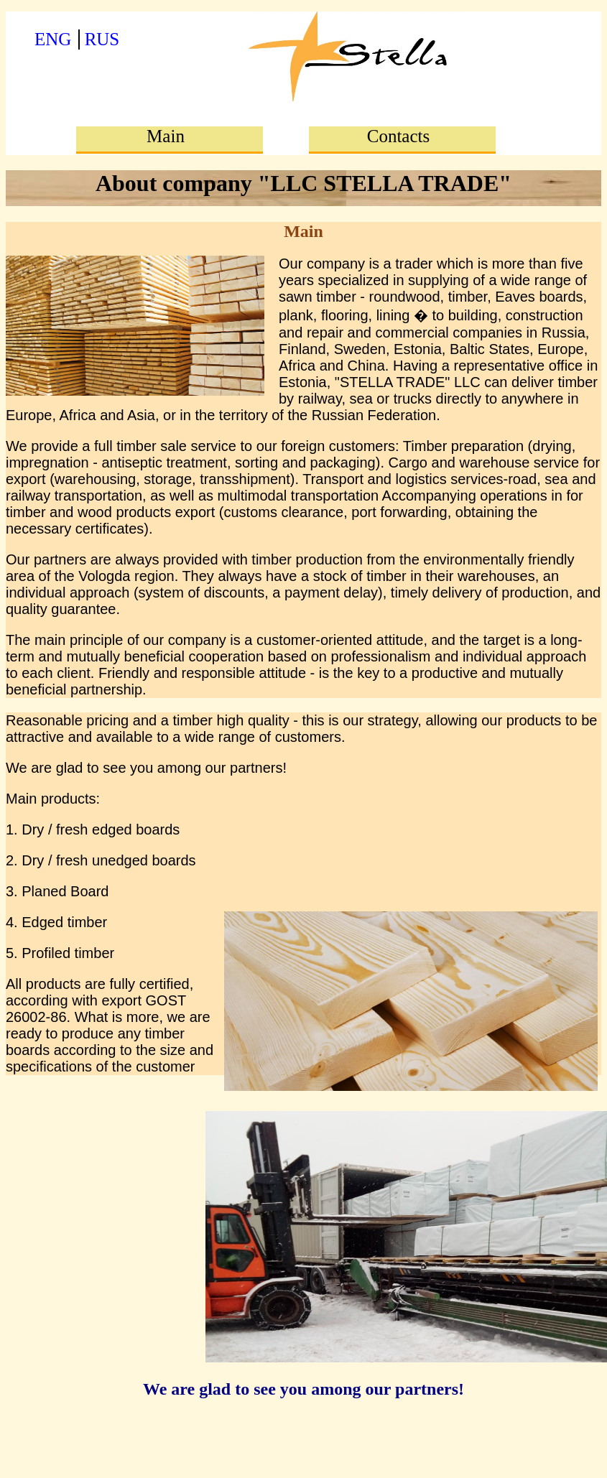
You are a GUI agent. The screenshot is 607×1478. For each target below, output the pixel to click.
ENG (52, 39)
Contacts (398, 136)
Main (166, 136)
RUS (102, 39)
